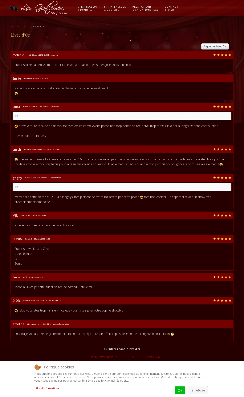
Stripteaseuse (115, 8)
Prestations (145, 8)
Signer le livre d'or (215, 46)
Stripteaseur (88, 8)
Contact (171, 8)
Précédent (106, 357)
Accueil (16, 26)
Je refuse (198, 390)
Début (94, 357)
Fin (158, 357)
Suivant (149, 357)
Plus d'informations (47, 388)
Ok (180, 390)
